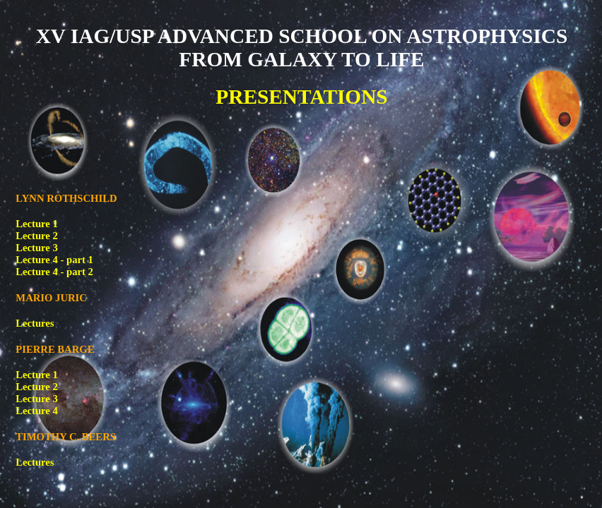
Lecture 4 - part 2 (54, 271)
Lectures (35, 323)
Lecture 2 (37, 235)
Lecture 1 (37, 223)
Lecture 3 (37, 247)
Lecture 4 (37, 410)
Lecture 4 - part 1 (54, 259)
